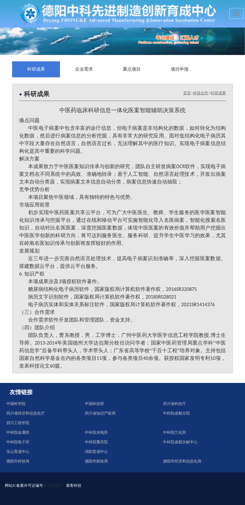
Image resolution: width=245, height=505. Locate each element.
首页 (187, 93)
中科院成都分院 (176, 413)
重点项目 (132, 69)
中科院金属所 (17, 432)
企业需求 (84, 69)
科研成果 (36, 69)
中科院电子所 (17, 442)
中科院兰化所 (174, 432)
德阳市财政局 (96, 461)
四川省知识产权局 (100, 413)
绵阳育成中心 (96, 451)
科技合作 (200, 93)
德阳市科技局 (17, 461)
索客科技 (73, 485)
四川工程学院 (17, 423)
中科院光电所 (96, 432)
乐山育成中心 (17, 451)
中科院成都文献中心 (180, 442)
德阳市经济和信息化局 (182, 461)
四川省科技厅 (174, 403)
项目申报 (180, 69)
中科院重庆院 (96, 442)
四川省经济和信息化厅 (25, 413)
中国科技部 (94, 403)
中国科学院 (16, 403)
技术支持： (56, 485)
